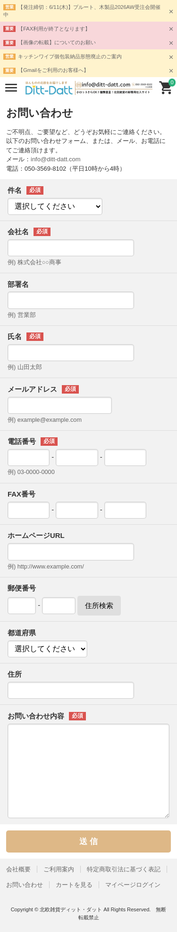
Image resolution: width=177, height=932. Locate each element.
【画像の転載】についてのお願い (57, 42)
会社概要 (18, 869)
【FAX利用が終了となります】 (54, 29)
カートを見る (74, 884)
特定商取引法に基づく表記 (123, 869)
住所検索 (99, 605)
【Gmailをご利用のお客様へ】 (53, 70)
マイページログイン (132, 884)
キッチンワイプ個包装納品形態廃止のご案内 (70, 56)
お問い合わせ (24, 884)
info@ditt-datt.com (56, 159)
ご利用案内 (58, 869)
